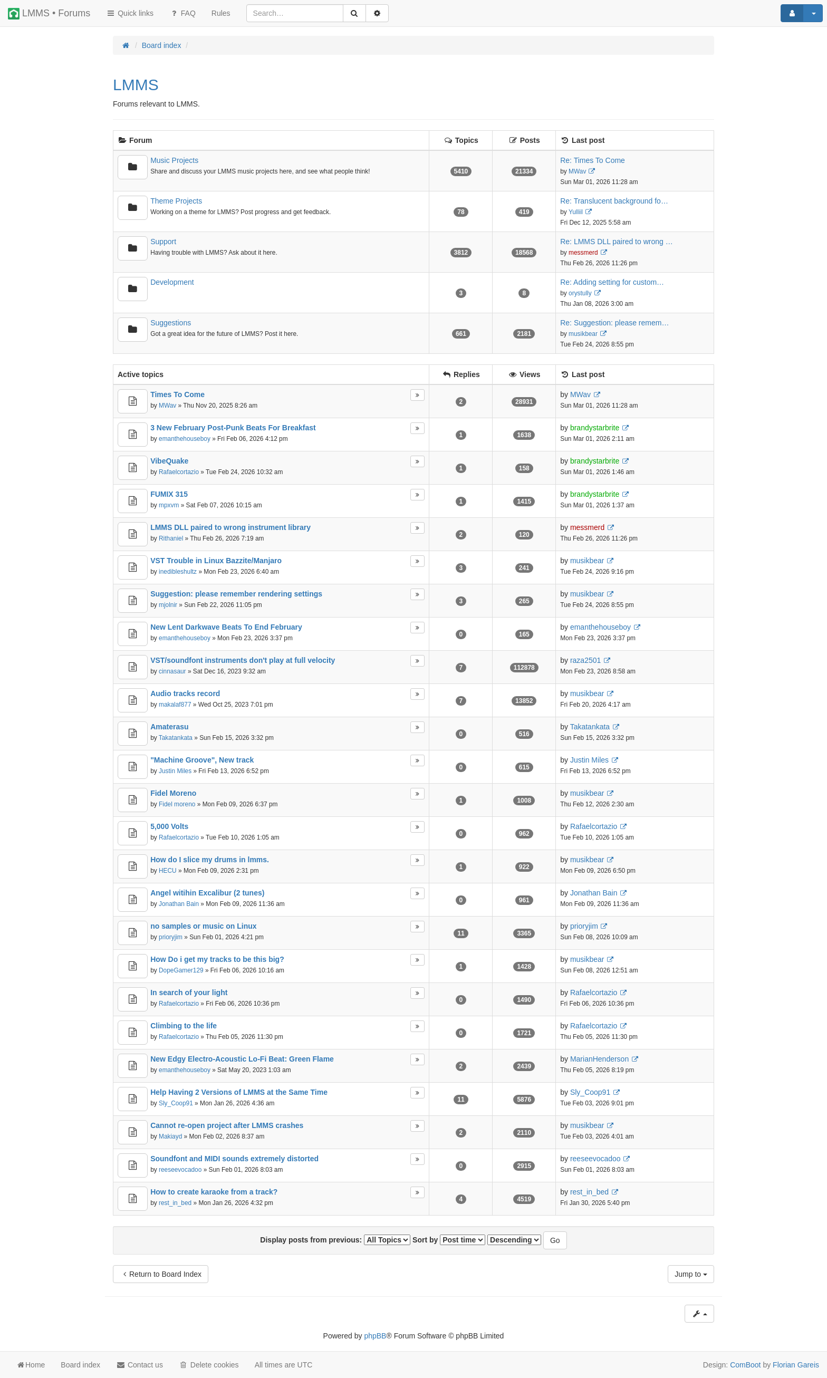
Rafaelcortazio (179, 472)
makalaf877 (175, 704)
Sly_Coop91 (176, 1103)
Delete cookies (209, 1365)
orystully (580, 293)
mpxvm (169, 505)
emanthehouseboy (184, 438)
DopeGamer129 (181, 970)
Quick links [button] (129, 13)
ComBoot (745, 1365)
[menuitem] (221, 13)
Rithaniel (171, 538)
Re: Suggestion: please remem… (614, 323)
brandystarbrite (594, 427)
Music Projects (174, 160)
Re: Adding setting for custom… (612, 282)
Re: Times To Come (592, 160)
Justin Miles (175, 771)
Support (163, 241)
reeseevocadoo (180, 1169)
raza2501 (585, 660)
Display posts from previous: (335, 1240)
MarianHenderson (599, 1059)
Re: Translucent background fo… (614, 201)
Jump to (691, 1274)
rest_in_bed (175, 1203)
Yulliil (576, 212)
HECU (168, 870)
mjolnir (168, 605)
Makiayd (170, 1136)
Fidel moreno (177, 804)
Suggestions (170, 323)
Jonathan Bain (179, 904)
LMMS (136, 84)
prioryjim (170, 937)
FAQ (182, 13)
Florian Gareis (796, 1365)
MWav (577, 171)
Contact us (139, 1365)
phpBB (375, 1336)
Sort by (448, 1240)
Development (172, 282)
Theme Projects (176, 201)
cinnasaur (172, 671)
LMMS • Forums (49, 14)
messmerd (583, 252)
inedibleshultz (178, 571)
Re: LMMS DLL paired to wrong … (616, 241)
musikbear (583, 334)
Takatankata (176, 737)
